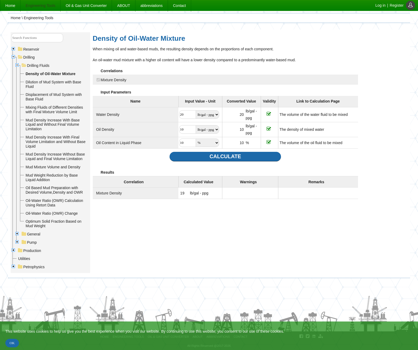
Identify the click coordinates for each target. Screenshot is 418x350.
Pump (29, 242)
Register (397, 5)
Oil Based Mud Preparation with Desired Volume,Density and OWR (54, 190)
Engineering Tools (40, 5)
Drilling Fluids (35, 65)
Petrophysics (31, 267)
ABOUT (123, 5)
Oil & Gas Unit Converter (86, 5)
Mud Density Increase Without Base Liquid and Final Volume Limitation (55, 156)
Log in (380, 5)
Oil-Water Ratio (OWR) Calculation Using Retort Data (54, 202)
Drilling (26, 57)
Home (10, 5)
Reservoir (28, 49)
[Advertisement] (383, 113)
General (31, 234)
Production (29, 251)
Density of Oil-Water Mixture (50, 74)
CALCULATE (225, 156)
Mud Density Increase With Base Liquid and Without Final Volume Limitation (53, 124)
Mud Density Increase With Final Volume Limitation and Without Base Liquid (56, 141)
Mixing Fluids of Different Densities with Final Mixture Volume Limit (54, 109)
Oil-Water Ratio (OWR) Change (52, 213)
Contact (179, 5)
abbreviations (151, 5)
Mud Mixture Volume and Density (53, 167)
